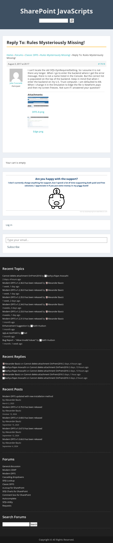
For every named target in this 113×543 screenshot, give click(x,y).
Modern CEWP (9, 469)
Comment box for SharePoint (16, 494)
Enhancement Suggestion (14, 325)
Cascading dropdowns (13, 477)
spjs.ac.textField (10, 332)
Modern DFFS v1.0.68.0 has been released (22, 417)
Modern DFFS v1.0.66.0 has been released (22, 439)
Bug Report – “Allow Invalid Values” (19, 340)
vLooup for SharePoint (13, 487)
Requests (6, 505)
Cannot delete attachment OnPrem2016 (21, 275)
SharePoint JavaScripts (56, 10)
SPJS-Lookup (8, 480)
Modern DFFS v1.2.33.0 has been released (22, 311)
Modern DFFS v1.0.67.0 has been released (22, 428)
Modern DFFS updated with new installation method (27, 396)
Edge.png (38, 131)
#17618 (101, 64)
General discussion (11, 466)
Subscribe (13, 247)
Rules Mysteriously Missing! (55, 55)
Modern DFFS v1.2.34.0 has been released (22, 304)
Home (10, 55)
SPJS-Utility (7, 502)
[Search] (72, 21)
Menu (5, 5)
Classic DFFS (31, 55)
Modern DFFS (9, 473)
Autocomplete (9, 498)
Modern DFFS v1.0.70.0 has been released (22, 407)
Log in (9, 224)
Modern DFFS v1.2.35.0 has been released (22, 297)
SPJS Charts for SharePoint (15, 491)
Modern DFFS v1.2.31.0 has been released (22, 318)
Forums (19, 55)
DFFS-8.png (38, 111)
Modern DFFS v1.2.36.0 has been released (22, 282)
